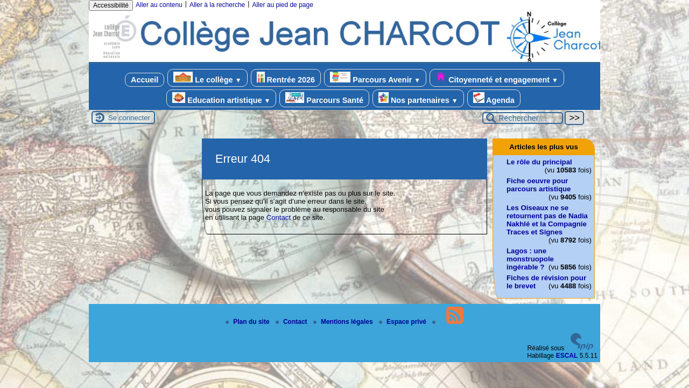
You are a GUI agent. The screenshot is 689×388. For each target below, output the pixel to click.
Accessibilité (111, 5)
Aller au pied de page (282, 5)
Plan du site (248, 321)
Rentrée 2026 (286, 78)
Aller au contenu (159, 5)
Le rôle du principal (539, 162)
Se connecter (129, 118)
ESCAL (567, 355)
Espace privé (403, 321)
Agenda (494, 98)
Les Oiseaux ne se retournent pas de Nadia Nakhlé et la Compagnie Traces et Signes (547, 220)
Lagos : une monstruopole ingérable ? (530, 259)
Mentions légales (344, 321)
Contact (278, 217)
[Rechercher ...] (522, 118)
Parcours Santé (324, 98)
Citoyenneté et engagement (496, 78)
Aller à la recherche (217, 5)
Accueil (144, 79)
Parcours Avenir (375, 78)
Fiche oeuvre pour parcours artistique (539, 185)
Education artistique (221, 98)
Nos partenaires (418, 98)
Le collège (207, 78)
